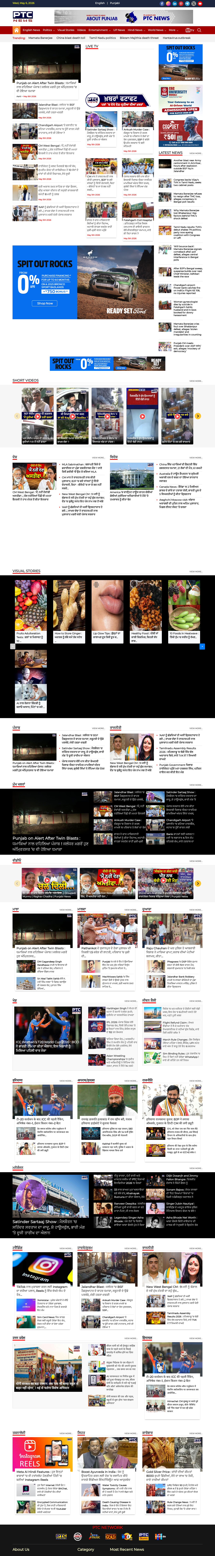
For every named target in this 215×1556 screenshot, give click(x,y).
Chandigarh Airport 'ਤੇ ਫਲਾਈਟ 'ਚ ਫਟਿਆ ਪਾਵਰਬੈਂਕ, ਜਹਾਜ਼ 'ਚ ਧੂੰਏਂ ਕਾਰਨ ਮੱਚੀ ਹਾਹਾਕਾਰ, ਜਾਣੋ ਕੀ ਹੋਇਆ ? (58, 129)
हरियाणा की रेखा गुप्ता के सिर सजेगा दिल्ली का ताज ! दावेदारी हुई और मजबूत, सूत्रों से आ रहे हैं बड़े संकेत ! (182, 1079)
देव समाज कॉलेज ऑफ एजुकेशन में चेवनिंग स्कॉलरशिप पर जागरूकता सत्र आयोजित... (53, 1062)
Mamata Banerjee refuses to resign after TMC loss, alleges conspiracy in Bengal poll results (188, 197)
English (100, 3)
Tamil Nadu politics (102, 38)
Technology (85, 1511)
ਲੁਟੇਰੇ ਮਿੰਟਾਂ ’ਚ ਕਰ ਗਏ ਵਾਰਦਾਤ (176, 441)
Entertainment (99, 30)
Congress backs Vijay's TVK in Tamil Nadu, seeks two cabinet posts (187, 182)
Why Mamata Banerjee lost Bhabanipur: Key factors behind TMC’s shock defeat (186, 214)
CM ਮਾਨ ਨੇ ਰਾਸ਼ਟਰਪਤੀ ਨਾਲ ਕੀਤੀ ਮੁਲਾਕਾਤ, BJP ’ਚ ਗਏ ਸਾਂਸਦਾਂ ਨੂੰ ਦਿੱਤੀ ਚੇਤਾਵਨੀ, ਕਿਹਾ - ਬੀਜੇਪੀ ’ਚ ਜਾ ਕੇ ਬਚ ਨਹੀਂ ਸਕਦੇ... (100, 183)
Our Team (145, 1552)
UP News (119, 30)
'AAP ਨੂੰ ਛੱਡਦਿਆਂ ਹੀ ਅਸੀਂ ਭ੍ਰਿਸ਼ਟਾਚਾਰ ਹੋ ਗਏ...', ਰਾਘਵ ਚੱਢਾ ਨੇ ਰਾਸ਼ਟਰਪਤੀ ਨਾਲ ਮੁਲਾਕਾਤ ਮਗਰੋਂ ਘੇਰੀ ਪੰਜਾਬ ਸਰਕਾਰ (58, 211)
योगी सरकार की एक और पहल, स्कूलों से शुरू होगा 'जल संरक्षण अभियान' (119, 1330)
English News (31, 30)
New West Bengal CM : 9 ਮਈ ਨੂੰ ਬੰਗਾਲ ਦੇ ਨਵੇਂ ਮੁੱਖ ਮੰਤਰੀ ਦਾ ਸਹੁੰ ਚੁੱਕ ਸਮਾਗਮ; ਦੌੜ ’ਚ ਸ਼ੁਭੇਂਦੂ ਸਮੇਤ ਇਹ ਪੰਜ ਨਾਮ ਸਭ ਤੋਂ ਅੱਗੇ (83, 498)
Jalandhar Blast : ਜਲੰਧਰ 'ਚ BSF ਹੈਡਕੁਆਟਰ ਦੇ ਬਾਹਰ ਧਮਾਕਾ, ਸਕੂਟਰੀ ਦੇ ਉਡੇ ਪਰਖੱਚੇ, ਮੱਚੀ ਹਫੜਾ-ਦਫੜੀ (59, 108)
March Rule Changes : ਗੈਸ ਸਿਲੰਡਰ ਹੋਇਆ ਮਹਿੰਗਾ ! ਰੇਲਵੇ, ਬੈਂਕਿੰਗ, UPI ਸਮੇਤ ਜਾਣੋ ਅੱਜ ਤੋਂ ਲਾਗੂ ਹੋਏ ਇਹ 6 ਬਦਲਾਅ (181, 973)
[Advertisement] (108, 543)
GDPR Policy (175, 1552)
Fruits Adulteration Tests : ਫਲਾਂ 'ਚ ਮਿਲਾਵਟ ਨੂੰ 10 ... (30, 637)
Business (84, 1487)
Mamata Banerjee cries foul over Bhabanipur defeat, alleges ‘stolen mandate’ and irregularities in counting (187, 329)
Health (83, 1497)
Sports (83, 1521)
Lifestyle (84, 1502)
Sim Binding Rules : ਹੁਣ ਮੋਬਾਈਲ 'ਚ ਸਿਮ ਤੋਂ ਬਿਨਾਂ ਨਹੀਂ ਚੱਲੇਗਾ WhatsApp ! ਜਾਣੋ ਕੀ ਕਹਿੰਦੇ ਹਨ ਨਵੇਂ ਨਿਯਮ (181, 987)
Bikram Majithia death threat (139, 38)
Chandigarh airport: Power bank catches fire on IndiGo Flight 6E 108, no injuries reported (187, 289)
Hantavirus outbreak (176, 38)
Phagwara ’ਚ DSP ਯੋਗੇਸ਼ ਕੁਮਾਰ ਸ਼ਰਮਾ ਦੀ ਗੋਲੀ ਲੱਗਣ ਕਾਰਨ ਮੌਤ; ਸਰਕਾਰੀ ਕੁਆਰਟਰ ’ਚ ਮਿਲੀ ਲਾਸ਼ (182, 895)
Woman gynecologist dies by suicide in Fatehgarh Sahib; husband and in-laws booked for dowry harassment (186, 308)
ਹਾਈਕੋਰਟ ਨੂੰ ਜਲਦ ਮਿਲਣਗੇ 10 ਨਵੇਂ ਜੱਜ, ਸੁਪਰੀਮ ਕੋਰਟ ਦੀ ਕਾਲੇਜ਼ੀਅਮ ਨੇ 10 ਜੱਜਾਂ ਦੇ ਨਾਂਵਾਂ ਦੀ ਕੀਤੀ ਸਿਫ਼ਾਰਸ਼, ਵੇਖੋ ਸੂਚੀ (58, 170)
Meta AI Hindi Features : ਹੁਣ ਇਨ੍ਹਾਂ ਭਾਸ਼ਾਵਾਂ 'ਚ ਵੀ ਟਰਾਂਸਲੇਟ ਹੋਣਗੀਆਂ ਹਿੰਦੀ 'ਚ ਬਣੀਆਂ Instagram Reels (40, 1406)
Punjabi (115, 3)
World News (157, 30)
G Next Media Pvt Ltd (69, 1552)
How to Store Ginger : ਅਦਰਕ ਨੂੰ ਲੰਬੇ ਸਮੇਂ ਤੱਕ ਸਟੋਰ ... (68, 637)
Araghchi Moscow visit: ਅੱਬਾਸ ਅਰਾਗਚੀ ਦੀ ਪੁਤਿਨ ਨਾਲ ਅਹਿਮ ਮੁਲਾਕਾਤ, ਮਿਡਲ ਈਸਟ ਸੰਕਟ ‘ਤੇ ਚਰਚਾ (179, 503)
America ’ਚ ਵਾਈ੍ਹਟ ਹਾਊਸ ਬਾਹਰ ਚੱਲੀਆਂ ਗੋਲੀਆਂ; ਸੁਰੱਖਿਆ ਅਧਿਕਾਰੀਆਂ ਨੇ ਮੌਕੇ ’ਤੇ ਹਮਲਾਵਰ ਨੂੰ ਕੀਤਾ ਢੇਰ (131, 496)
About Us (107, 1552)
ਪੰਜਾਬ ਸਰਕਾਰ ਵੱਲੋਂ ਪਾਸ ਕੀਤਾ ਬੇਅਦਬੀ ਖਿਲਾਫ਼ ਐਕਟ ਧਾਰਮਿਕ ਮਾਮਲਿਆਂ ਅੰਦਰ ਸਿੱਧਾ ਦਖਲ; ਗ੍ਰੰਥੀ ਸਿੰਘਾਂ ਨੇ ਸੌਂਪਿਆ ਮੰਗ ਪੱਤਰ (138, 183)
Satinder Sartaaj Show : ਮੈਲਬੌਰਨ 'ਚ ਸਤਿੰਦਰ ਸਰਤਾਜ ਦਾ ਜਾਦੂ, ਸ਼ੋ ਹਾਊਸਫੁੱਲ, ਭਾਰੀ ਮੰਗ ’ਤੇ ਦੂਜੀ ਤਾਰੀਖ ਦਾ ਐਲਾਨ (83, 682)
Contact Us (120, 1552)
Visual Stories (65, 30)
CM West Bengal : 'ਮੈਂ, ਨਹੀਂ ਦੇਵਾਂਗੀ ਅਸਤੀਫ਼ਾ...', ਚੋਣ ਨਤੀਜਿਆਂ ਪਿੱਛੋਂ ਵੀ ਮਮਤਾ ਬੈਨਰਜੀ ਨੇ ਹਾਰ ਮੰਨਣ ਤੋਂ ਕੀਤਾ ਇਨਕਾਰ (57, 149)
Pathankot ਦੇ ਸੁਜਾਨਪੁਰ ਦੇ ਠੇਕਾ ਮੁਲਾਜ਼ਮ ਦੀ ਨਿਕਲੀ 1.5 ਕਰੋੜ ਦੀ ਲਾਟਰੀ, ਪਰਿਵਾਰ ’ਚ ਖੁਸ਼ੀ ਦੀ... (106, 882)
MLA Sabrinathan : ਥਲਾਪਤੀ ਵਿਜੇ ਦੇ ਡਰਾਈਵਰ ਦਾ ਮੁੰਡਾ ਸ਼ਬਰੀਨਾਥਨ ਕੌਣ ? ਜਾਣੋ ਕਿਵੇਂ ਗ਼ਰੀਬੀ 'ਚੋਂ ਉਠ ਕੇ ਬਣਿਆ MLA (82, 468)
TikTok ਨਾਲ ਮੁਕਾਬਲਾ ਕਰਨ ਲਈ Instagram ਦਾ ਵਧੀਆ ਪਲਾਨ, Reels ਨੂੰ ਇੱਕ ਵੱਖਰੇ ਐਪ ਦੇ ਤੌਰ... (42, 1221)
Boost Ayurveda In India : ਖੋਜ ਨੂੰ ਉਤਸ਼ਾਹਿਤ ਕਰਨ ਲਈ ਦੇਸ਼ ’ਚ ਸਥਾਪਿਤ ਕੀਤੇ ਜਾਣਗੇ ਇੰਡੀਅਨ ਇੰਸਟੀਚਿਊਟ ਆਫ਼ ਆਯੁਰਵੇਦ (105, 1406)
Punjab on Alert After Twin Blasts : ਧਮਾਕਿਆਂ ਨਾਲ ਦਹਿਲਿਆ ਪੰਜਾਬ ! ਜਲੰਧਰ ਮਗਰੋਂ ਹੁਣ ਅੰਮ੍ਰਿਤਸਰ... (42, 882)
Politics (49, 30)
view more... (196, 153)
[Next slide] (198, 416)
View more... (98, 458)
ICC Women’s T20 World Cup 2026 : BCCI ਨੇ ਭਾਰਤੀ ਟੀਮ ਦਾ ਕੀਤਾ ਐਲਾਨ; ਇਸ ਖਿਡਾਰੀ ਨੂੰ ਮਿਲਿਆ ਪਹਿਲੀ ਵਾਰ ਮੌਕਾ (47, 976)
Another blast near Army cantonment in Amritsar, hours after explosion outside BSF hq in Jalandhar (187, 166)
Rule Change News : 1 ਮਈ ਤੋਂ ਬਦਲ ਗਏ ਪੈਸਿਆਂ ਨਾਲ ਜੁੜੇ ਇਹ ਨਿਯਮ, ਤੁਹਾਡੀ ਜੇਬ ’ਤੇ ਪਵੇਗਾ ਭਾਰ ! (182, 1435)
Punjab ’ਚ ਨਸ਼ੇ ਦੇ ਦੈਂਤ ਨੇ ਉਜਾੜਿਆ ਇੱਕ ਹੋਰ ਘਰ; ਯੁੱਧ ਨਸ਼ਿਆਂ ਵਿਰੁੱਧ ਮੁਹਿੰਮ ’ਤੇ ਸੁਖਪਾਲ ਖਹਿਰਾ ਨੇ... (117, 895)
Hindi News (136, 30)
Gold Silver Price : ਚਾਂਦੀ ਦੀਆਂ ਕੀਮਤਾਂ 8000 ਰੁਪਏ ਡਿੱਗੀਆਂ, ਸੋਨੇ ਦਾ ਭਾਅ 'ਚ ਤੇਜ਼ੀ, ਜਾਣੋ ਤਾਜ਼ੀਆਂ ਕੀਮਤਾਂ (169, 1406)
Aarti (19, 96)
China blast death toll (70, 38)
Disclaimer (133, 1552)
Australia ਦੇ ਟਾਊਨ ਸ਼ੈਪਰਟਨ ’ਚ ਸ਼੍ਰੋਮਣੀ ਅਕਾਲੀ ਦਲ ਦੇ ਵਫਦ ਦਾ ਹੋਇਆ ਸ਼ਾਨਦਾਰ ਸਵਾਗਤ (179, 477)
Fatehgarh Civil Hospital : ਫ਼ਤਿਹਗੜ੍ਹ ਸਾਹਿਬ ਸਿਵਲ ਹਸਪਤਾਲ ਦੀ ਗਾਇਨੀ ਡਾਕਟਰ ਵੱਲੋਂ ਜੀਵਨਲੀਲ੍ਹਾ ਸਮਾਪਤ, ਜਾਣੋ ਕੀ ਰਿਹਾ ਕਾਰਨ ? (138, 227)
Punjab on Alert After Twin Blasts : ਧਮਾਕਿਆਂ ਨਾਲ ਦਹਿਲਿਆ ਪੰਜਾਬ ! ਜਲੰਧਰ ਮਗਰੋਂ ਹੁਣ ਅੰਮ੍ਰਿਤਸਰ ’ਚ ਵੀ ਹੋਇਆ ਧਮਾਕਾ (47, 87)
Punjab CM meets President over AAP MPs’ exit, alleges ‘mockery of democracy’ (187, 347)
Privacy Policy (159, 1552)
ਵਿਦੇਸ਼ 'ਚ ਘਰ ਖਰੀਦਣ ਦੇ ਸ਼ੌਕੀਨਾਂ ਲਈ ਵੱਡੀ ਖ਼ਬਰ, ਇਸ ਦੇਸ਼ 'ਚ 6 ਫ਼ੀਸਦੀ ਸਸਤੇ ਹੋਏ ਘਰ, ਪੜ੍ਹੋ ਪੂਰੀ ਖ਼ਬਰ (181, 942)
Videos (81, 30)
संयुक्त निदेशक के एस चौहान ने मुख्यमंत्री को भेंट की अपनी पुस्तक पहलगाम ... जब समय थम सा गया (121, 1296)
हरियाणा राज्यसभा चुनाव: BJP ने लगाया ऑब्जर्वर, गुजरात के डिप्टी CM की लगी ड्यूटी (52, 1077)
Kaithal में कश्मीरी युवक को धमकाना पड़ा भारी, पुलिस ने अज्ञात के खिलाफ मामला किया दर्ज (117, 1077)
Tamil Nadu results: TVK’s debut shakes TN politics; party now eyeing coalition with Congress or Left (188, 232)
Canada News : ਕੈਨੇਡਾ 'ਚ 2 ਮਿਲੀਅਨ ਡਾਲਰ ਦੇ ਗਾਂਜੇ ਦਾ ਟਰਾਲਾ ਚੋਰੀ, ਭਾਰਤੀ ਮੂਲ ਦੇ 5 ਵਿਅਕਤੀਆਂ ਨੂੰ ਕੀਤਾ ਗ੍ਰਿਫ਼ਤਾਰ (180, 490)
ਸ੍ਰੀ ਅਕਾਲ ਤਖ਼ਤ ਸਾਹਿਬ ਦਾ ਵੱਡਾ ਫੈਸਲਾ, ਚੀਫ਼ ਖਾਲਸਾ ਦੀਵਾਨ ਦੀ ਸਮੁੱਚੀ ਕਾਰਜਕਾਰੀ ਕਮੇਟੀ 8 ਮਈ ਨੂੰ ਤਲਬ (58, 190)
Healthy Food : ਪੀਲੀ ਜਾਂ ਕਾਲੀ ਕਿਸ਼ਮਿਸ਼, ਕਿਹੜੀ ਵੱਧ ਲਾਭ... (144, 637)
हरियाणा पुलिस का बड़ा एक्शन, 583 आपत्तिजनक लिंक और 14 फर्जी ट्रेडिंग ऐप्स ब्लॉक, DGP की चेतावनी (117, 1062)
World (82, 1516)
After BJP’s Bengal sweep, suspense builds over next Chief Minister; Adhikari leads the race (188, 272)
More (173, 30)
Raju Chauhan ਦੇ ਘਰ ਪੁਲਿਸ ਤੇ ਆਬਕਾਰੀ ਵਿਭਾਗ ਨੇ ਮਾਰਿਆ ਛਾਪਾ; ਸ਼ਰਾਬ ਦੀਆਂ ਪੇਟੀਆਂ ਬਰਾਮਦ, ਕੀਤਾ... (170, 882)
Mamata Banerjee (40, 38)
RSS (185, 1552)
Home (98, 1552)
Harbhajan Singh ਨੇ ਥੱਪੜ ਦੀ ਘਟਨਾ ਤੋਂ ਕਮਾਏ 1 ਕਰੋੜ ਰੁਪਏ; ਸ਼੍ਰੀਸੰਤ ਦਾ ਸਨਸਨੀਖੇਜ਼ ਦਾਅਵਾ (121, 942)
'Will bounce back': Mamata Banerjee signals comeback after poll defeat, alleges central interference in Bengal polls (188, 253)
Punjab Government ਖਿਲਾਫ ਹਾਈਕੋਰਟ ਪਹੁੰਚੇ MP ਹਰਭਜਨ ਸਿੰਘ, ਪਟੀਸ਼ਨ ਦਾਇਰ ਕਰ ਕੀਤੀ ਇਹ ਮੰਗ (180, 699)
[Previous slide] (17, 416)
